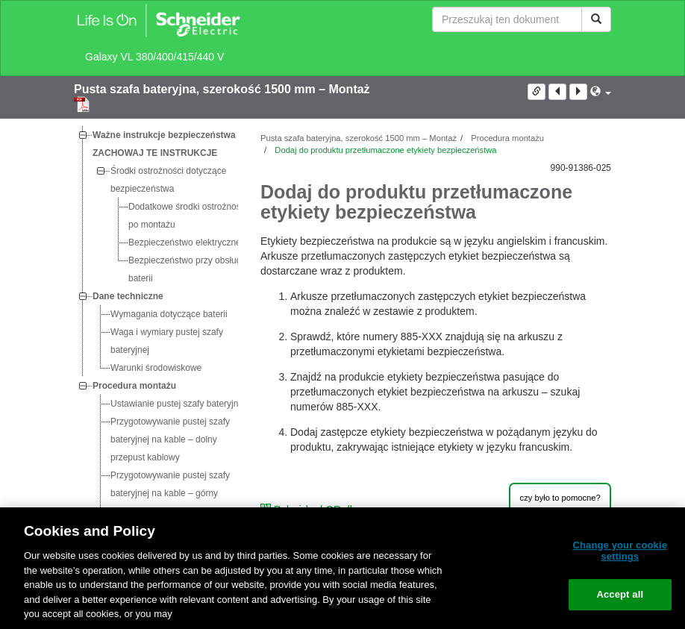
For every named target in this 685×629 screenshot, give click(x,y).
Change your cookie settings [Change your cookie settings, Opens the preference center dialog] (619, 551)
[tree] (156, 368)
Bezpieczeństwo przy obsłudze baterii (189, 269)
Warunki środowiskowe (155, 368)
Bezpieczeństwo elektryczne (184, 242)
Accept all (619, 594)
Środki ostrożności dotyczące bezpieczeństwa (168, 180)
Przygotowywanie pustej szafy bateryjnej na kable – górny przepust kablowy (170, 493)
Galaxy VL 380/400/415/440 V (154, 57)
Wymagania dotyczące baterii (169, 314)
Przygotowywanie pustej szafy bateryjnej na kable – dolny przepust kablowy (170, 439)
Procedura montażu (134, 386)
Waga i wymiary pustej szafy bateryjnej (166, 341)
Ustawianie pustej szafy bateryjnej (177, 403)
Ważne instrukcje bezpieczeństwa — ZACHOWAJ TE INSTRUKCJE (170, 144)
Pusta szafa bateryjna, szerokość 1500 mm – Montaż (222, 89)
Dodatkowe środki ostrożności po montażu (187, 215)
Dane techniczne (128, 296)
